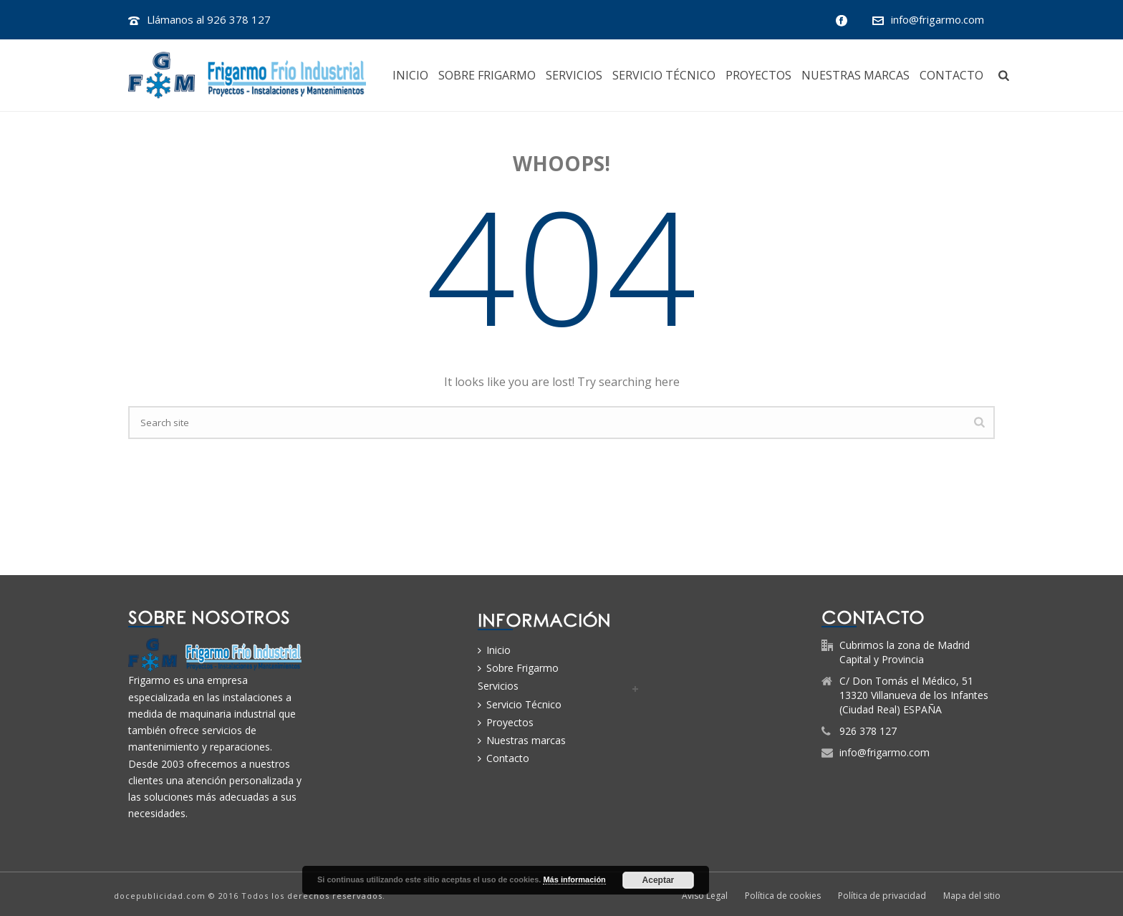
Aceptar (658, 880)
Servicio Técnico (663, 75)
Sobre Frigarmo (487, 75)
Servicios (574, 75)
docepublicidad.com (160, 895)
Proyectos (758, 75)
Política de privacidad (882, 896)
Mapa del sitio (972, 896)
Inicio (410, 75)
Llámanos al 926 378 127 (209, 19)
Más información (574, 879)
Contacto (951, 75)
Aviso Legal (705, 896)
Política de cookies (783, 896)
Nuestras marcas (855, 75)
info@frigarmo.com (937, 19)
